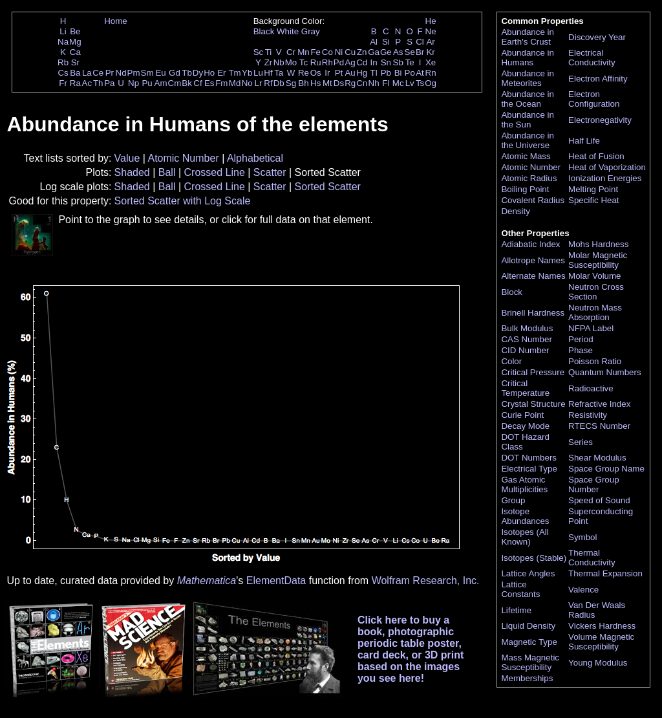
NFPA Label (591, 328)
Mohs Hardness (598, 244)
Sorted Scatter (328, 186)
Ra (75, 83)
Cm (175, 83)
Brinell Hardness (532, 313)
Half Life (584, 141)
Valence (583, 589)
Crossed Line (214, 172)
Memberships (527, 678)
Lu (258, 73)
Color (511, 361)
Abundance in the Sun (527, 119)
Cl (420, 42)
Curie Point (522, 415)
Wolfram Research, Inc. (426, 580)
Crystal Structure (533, 404)
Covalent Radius (532, 200)
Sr (75, 62)
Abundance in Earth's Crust (527, 37)
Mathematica (207, 580)
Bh (303, 83)
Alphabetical (255, 158)
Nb (278, 62)
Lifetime (516, 610)
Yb (247, 73)
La (87, 73)
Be (75, 31)
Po (410, 73)
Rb (63, 62)
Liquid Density (528, 626)
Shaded (132, 172)
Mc (398, 83)
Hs (315, 83)
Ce (97, 73)
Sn (386, 62)
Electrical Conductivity (591, 57)
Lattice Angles (528, 573)
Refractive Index (599, 404)
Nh (373, 83)
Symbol (582, 537)
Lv (409, 83)
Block (511, 292)
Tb (187, 73)
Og (430, 83)
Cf (197, 83)
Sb (398, 62)
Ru (315, 62)
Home (115, 21)
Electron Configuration (593, 99)
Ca (75, 52)
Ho (209, 73)
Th (98, 83)
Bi (398, 73)
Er (221, 73)
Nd (121, 73)
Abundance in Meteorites (527, 78)
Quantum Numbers (604, 372)
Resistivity (587, 415)
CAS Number (526, 339)
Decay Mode (525, 426)
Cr (290, 52)
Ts (420, 83)
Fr (63, 83)
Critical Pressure (532, 372)
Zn (362, 52)
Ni (339, 52)
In (374, 62)
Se (410, 52)
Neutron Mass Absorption (595, 312)
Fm (221, 83)
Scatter (269, 172)
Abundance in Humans (527, 57)
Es (209, 83)
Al (374, 42)
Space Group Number (593, 484)
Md (235, 83)
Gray (310, 31)
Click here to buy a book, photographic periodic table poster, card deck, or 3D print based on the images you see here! (411, 649)
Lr (258, 83)
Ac (87, 83)
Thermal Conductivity (591, 557)
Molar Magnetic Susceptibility (597, 260)
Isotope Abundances (525, 516)
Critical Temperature (525, 388)
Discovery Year (597, 37)
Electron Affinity (598, 78)
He (430, 21)
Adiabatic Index (530, 244)
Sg (291, 83)
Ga (373, 52)
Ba (75, 73)
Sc (258, 52)
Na (63, 42)
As (398, 52)
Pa (109, 83)
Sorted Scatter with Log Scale (182, 200)
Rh (327, 62)
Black (264, 31)
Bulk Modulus (527, 328)
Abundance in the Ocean (527, 99)
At (420, 73)
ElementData (276, 580)
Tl (374, 73)
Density (515, 211)
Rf (268, 83)
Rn (430, 73)
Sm (147, 73)
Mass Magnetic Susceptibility (530, 662)
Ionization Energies (604, 178)
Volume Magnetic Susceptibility (601, 641)
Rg (350, 83)
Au (350, 73)
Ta (278, 73)
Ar (430, 42)
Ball (167, 172)
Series (580, 442)
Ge (386, 52)
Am (161, 83)
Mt (327, 83)
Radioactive (591, 388)
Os (315, 73)
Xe (430, 62)
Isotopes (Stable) (533, 558)
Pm (133, 73)
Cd (361, 62)
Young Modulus (597, 663)
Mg (75, 42)
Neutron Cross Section (596, 291)
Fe (315, 52)
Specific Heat (593, 200)
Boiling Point (525, 189)
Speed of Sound (599, 500)
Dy (198, 73)
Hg (361, 73)
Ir (327, 73)
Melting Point (593, 189)
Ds (339, 83)
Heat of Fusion (596, 156)
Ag (350, 62)
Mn (303, 52)
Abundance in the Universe (527, 140)
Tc (303, 62)
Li (62, 31)
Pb (386, 73)
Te (409, 62)
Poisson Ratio (594, 361)
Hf (268, 73)
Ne (430, 31)
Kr (430, 52)
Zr (268, 62)
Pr (109, 73)
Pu (147, 83)
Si (386, 42)
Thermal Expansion (605, 573)
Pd (339, 62)
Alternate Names (533, 276)
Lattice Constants (520, 589)
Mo (291, 62)
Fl (385, 83)
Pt (339, 73)
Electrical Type (529, 468)
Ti (268, 52)
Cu (350, 52)
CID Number (525, 350)
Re (303, 73)
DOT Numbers (529, 457)
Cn (361, 83)
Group (513, 500)
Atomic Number (183, 158)
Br (420, 52)
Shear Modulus (597, 457)
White (288, 31)
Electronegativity (600, 120)
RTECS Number (599, 426)
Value (127, 158)
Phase (580, 350)
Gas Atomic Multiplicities (524, 484)
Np (133, 83)
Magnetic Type (529, 642)
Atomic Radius (529, 178)
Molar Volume (594, 276)
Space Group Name (606, 468)
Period (580, 339)
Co (327, 52)
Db (278, 83)
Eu (160, 73)
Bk (187, 83)
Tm (234, 73)
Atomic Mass (525, 156)
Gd (174, 73)
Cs (63, 73)
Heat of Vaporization (607, 167)
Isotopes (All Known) (524, 537)
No (247, 83)
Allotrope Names (533, 260)
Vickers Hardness (601, 626)
